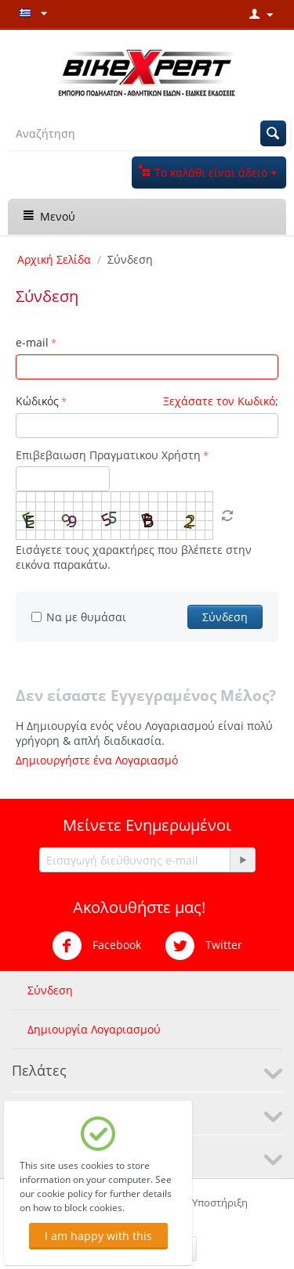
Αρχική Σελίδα (54, 259)
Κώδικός (37, 401)
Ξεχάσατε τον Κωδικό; (220, 401)
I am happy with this (98, 1235)
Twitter (203, 946)
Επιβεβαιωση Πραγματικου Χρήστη (108, 455)
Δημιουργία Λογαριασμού (94, 1029)
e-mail (32, 342)
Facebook (96, 946)
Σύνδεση (225, 616)
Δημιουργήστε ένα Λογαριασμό (97, 760)
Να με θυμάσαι (78, 616)
